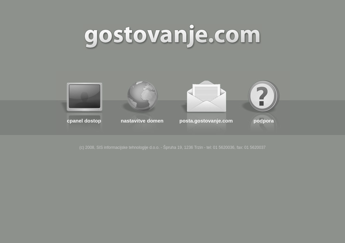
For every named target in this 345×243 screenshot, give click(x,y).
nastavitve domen (142, 121)
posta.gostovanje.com (206, 121)
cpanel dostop (84, 121)
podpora (264, 121)
